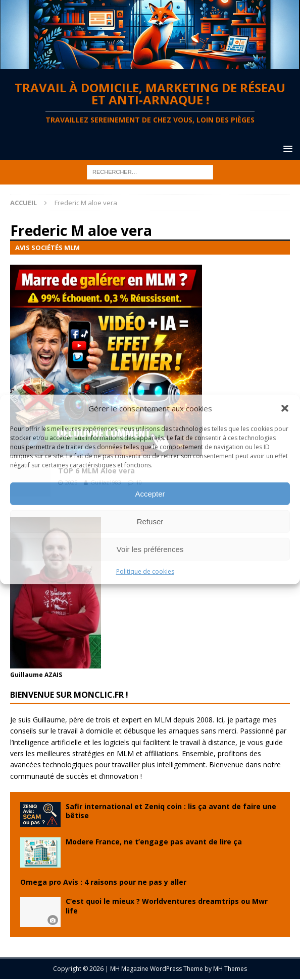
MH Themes (230, 968)
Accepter (150, 493)
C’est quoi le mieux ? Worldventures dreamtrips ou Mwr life (167, 905)
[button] (285, 408)
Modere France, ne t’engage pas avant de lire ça (154, 841)
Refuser (150, 521)
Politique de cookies (145, 571)
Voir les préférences (150, 548)
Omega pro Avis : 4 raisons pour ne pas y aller (103, 882)
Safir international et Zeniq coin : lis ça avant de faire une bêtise (171, 811)
